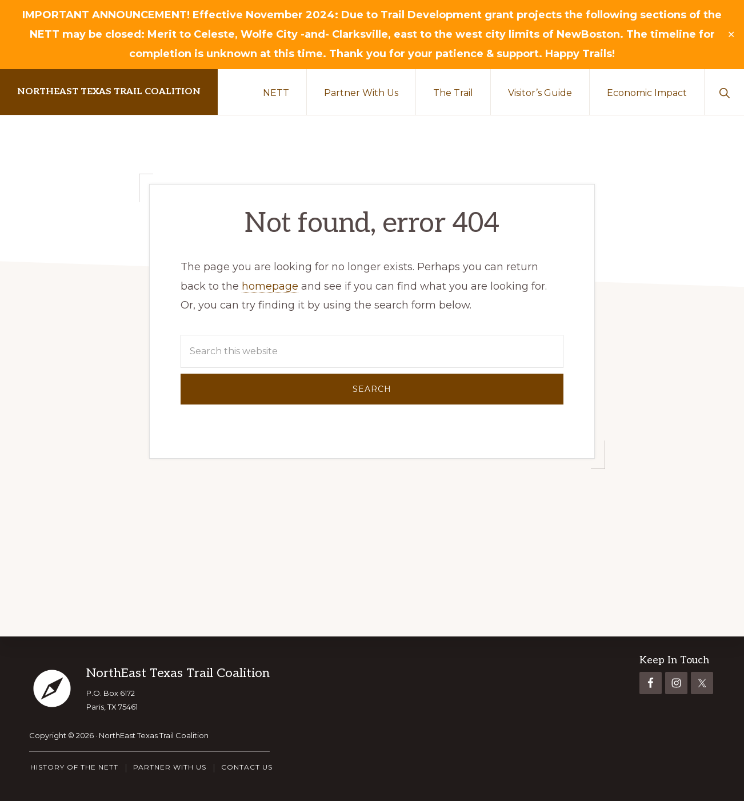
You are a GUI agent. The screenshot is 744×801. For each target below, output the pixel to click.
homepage (270, 286)
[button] (724, 92)
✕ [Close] (731, 34)
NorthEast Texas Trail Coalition (109, 91)
